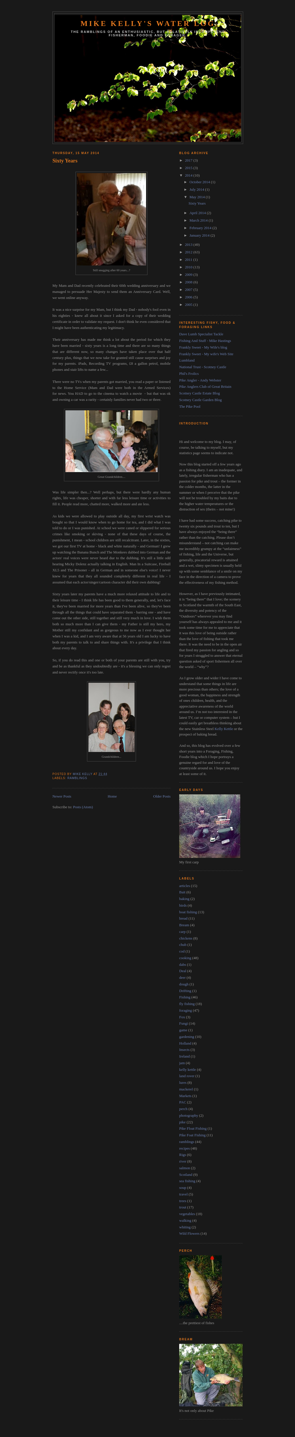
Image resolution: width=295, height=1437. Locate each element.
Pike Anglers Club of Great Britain (205, 386)
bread (183, 918)
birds (183, 905)
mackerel (186, 1089)
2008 (189, 282)
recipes (184, 1148)
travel (183, 1194)
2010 (189, 267)
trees (182, 1201)
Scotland (185, 1174)
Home (112, 796)
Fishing (184, 997)
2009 (189, 274)
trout (182, 1207)
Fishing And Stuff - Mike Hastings (205, 340)
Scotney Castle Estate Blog (199, 393)
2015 (189, 168)
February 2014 (201, 228)
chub (182, 944)
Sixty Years (64, 161)
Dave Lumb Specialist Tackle (201, 334)
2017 (189, 160)
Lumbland (186, 360)
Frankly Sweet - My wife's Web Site (206, 354)
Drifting (185, 991)
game (183, 1030)
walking (185, 1220)
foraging (185, 1010)
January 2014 (200, 235)
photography (188, 1115)
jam (182, 1063)
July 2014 (197, 189)
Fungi (183, 1023)
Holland (185, 1043)
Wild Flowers (189, 1233)
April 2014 (198, 213)
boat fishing (188, 912)
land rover (186, 1076)
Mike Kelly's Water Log (147, 23)
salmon (184, 1168)
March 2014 (199, 220)
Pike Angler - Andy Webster (200, 380)
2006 (189, 297)
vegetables (187, 1214)
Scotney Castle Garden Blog (200, 400)
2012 (189, 252)
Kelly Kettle (224, 729)
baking (184, 899)
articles (184, 886)
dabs (182, 964)
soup (182, 1187)
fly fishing (187, 1004)
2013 (189, 244)
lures (182, 1082)
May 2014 (198, 197)
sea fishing (187, 1181)
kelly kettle (187, 1069)
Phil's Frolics (189, 373)
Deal (182, 971)
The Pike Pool (190, 406)
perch (183, 1109)
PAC (182, 1102)
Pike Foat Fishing (192, 1135)
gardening (186, 1036)
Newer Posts (61, 796)
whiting (185, 1227)
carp (182, 931)
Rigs (182, 1154)
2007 (189, 289)
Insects (184, 1049)
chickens (185, 938)
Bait (182, 892)
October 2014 (200, 182)
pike (182, 1122)
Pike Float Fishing (193, 1128)
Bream (184, 925)
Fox (182, 1017)
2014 (189, 175)
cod (182, 951)
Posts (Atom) (83, 807)
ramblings (77, 778)
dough (184, 984)
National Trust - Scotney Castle (202, 367)
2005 (189, 304)
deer (182, 977)
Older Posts (162, 796)
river (182, 1161)
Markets (185, 1096)
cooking (185, 958)
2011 (189, 259)
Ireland (184, 1056)
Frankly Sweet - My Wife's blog (203, 347)
